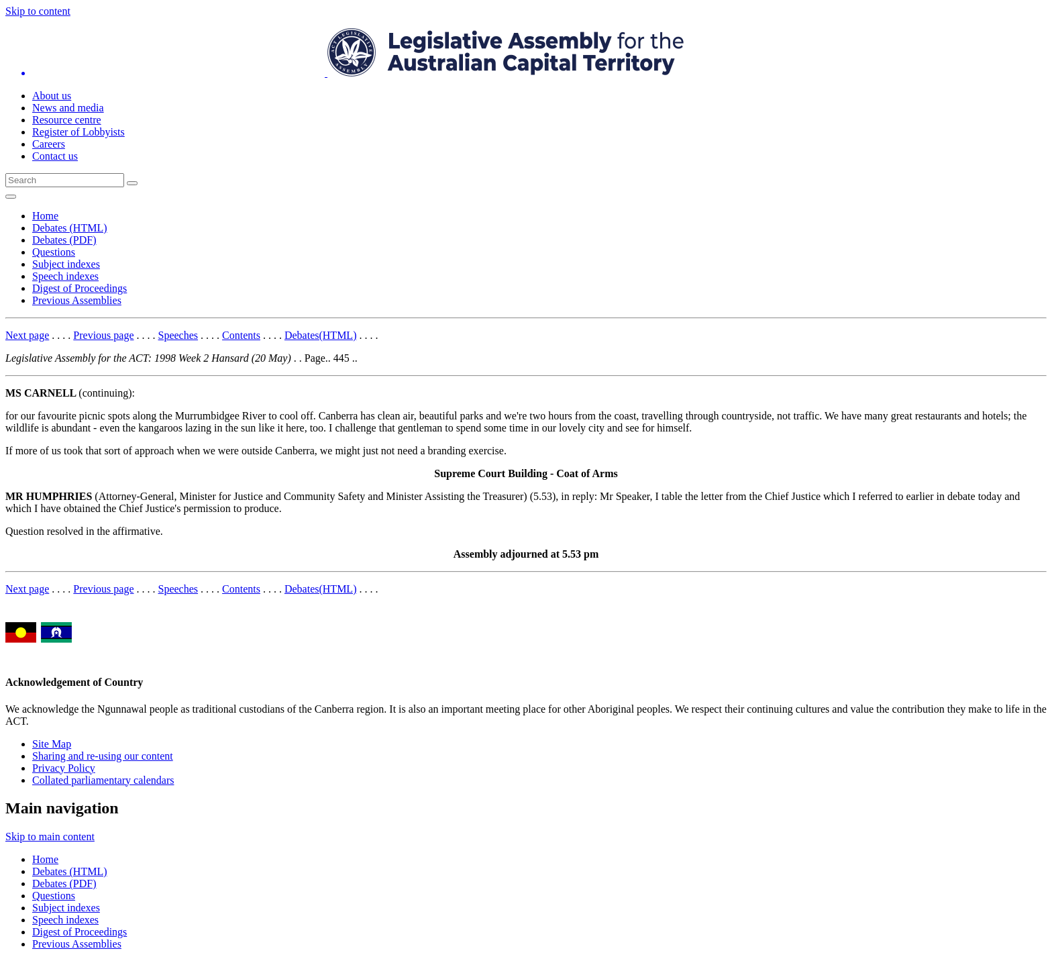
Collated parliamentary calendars (103, 780)
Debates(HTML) (320, 335)
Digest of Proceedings (79, 288)
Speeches (178, 335)
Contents (241, 335)
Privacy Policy (63, 768)
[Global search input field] (64, 180)
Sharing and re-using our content (102, 756)
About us (51, 95)
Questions (53, 252)
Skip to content (37, 11)
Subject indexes (66, 264)
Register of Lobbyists (78, 132)
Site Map (51, 744)
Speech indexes (65, 276)
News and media (68, 107)
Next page (27, 335)
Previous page (103, 335)
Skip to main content (50, 836)
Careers (48, 144)
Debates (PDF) (64, 240)
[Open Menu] (10, 197)
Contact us (55, 156)
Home (45, 215)
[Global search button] (132, 183)
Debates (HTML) (69, 228)
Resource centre (66, 119)
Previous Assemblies (76, 300)
